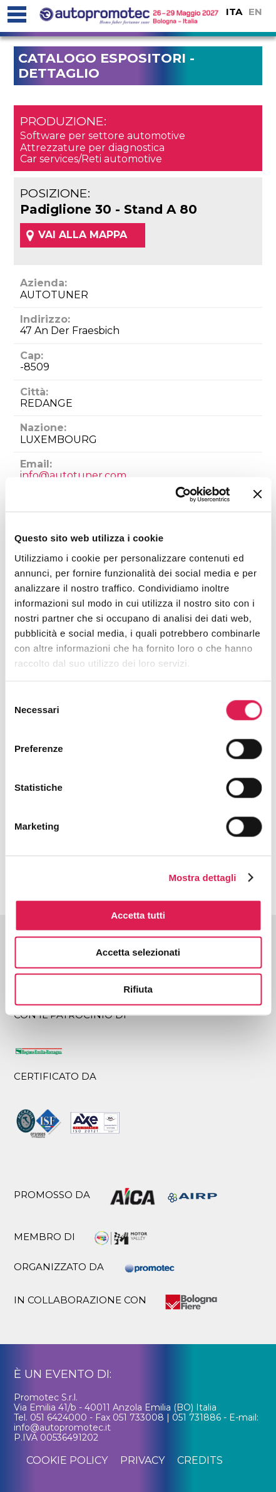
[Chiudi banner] (257, 494)
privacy (142, 1460)
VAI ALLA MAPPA (82, 235)
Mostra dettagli (202, 877)
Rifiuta (138, 989)
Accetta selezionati (138, 952)
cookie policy (67, 1460)
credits (200, 1460)
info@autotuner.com (73, 475)
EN (255, 12)
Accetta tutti (138, 915)
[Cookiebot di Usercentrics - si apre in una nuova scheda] (175, 494)
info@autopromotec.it (62, 1427)
